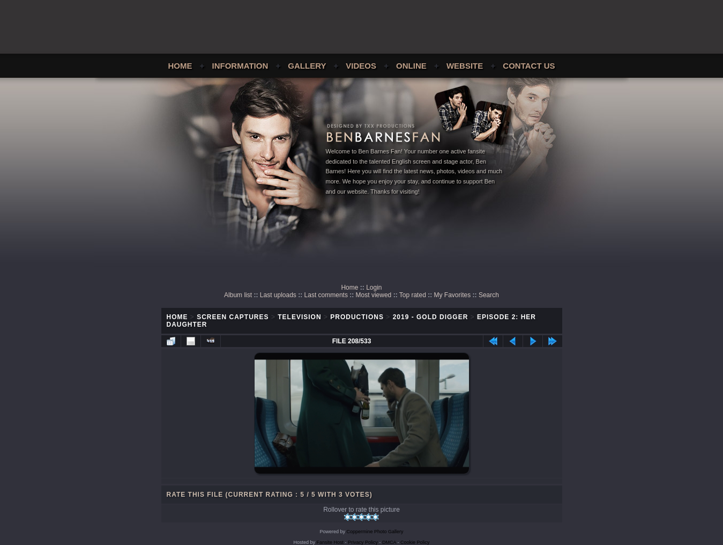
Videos (361, 65)
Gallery (307, 65)
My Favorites (452, 295)
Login (374, 287)
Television (299, 317)
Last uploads (278, 295)
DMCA (389, 542)
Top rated (412, 295)
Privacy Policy (363, 542)
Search (489, 295)
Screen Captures (233, 317)
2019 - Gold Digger (430, 317)
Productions (357, 317)
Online (411, 65)
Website (464, 65)
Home (180, 65)
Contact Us (529, 65)
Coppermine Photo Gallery (374, 531)
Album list (238, 295)
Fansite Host (330, 542)
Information (240, 65)
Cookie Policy (415, 542)
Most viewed (374, 295)
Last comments (326, 295)
